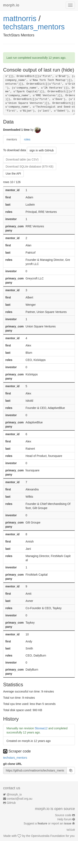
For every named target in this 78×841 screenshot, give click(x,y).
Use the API (13, 173)
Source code (63, 815)
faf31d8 (71, 829)
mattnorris (19, 18)
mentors (11, 139)
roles (27, 139)
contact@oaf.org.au (19, 798)
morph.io (11, 5)
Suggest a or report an (48, 823)
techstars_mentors (34, 27)
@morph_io (14, 794)
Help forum (64, 819)
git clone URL (12, 764)
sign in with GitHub (42, 150)
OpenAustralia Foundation (48, 835)
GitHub (11, 802)
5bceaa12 (41, 728)
